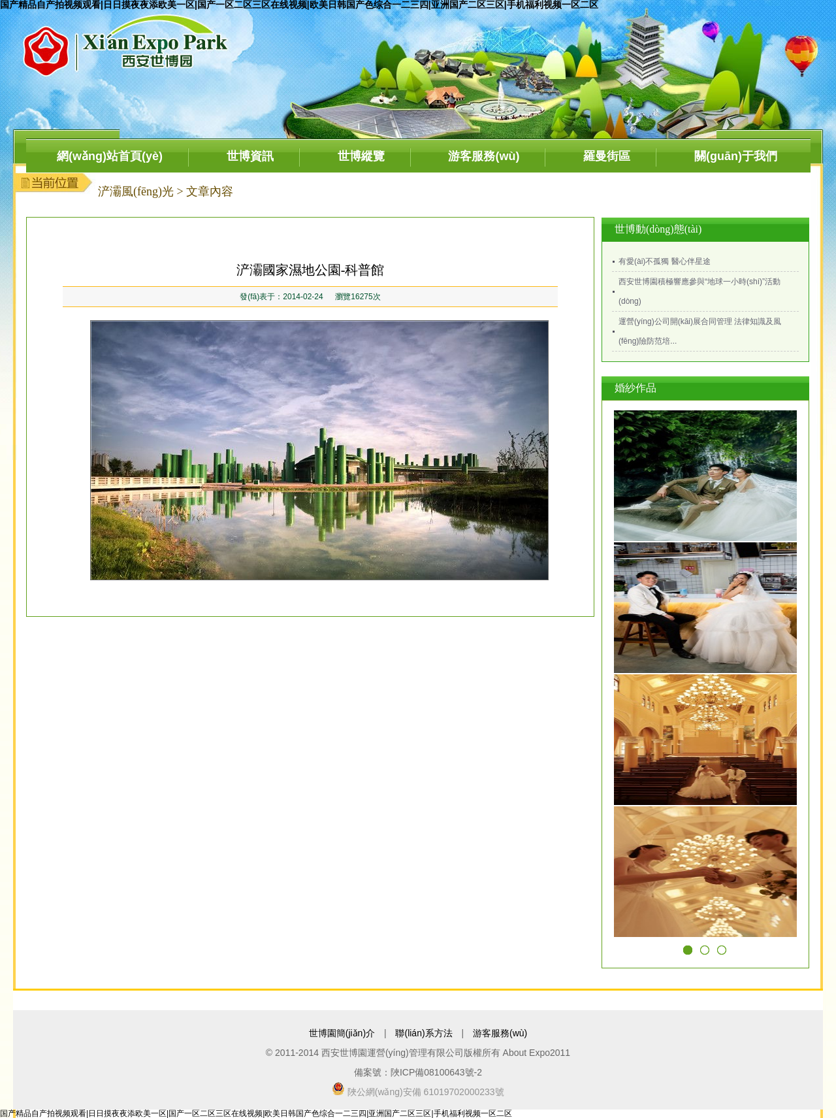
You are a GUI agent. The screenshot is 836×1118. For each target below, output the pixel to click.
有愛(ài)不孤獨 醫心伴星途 (665, 261)
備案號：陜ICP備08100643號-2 (418, 1072)
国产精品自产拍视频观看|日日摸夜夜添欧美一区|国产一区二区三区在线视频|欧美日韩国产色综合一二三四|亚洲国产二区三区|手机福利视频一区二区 (256, 1113)
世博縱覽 (361, 156)
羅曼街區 (606, 156)
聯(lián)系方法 (423, 1033)
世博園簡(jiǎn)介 (342, 1033)
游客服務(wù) (483, 156)
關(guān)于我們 (735, 156)
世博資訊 (250, 156)
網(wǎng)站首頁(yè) (110, 156)
